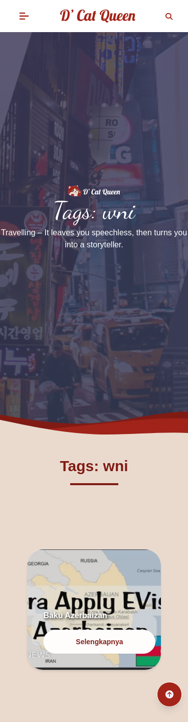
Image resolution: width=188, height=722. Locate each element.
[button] (24, 16)
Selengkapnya (99, 642)
